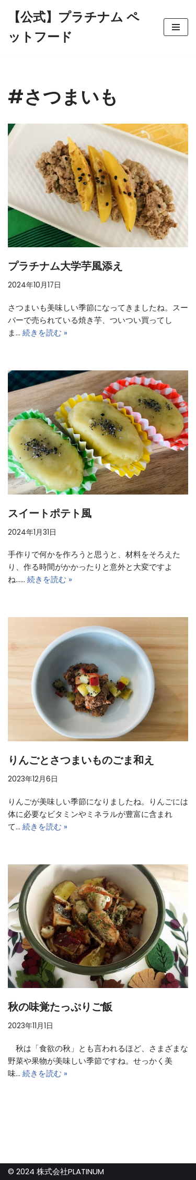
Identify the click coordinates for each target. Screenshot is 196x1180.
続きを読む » (44, 332)
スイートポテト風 (49, 513)
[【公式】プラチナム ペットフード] (78, 27)
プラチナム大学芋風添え (65, 266)
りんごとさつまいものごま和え (81, 760)
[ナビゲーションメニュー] (176, 27)
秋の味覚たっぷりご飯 (60, 1007)
